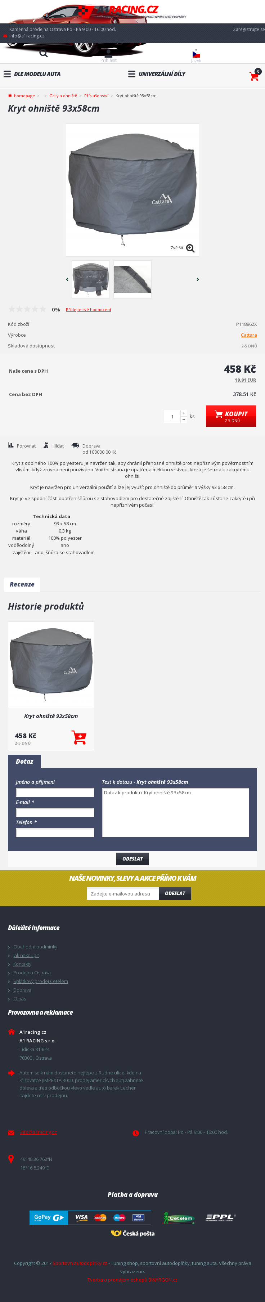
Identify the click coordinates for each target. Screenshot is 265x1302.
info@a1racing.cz (26, 36)
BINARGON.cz (163, 1279)
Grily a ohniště (63, 95)
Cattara (249, 335)
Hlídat (57, 446)
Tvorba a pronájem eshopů (117, 1279)
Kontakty (22, 964)
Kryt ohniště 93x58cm (51, 715)
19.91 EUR (245, 380)
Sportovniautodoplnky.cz (80, 1263)
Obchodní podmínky (35, 946)
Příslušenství (96, 95)
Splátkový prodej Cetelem (40, 981)
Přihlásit (108, 60)
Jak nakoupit (26, 955)
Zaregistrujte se (249, 29)
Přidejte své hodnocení (88, 309)
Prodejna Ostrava (32, 972)
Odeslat (175, 893)
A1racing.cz (132, 11)
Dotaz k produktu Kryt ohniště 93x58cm (175, 812)
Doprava (22, 990)
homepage (24, 95)
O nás (19, 998)
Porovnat (26, 446)
